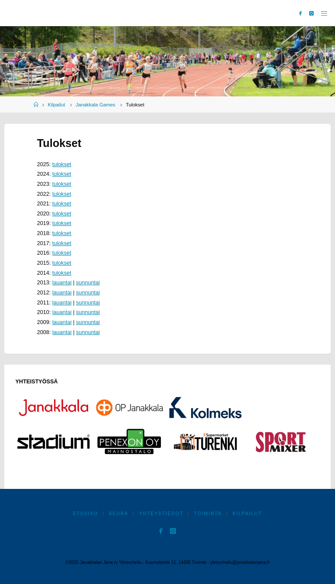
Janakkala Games (96, 104)
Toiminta (208, 513)
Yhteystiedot (161, 513)
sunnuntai (88, 283)
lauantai (62, 283)
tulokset (61, 164)
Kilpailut (56, 104)
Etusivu (85, 513)
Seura (119, 513)
